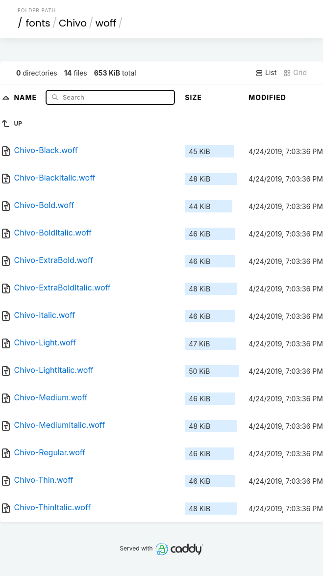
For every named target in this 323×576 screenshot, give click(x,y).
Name (26, 97)
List (265, 72)
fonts (37, 23)
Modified (267, 97)
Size (193, 97)
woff (106, 23)
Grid (295, 72)
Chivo (73, 23)
